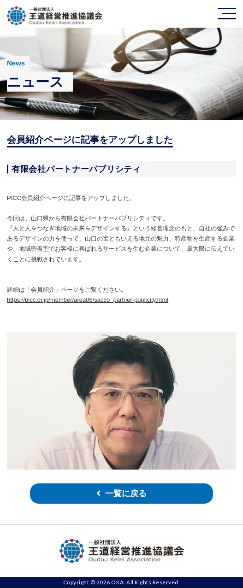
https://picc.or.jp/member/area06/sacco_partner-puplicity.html (87, 299)
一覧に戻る (126, 493)
